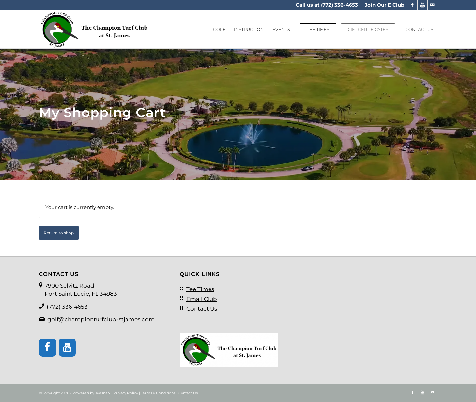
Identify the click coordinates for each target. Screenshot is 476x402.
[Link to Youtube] (422, 5)
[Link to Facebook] (412, 5)
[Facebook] (47, 348)
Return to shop (59, 232)
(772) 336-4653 (339, 5)
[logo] (94, 29)
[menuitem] (382, 5)
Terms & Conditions (158, 393)
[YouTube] (67, 348)
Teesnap (102, 393)
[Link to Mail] (432, 5)
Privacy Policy (125, 393)
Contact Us (188, 393)
